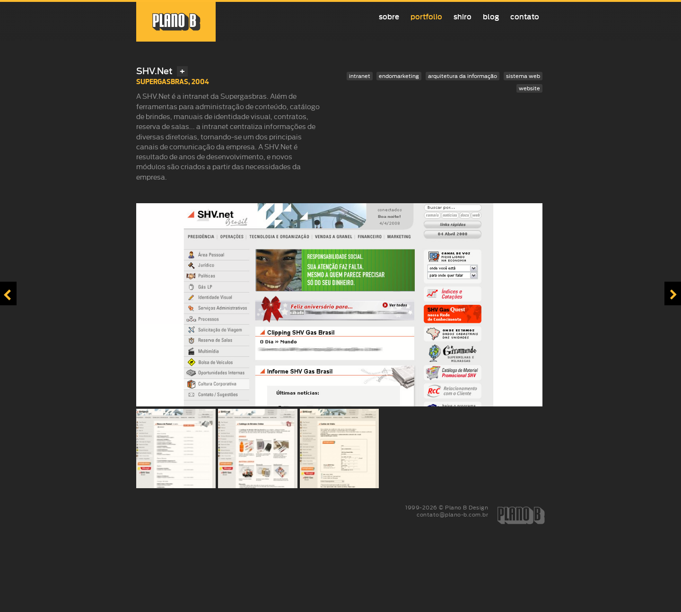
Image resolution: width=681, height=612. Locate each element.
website (529, 88)
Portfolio (426, 16)
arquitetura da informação (462, 76)
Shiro (462, 16)
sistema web (523, 76)
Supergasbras (162, 81)
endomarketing (399, 76)
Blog (491, 16)
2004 (200, 81)
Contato (524, 16)
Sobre (389, 16)
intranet (359, 76)
